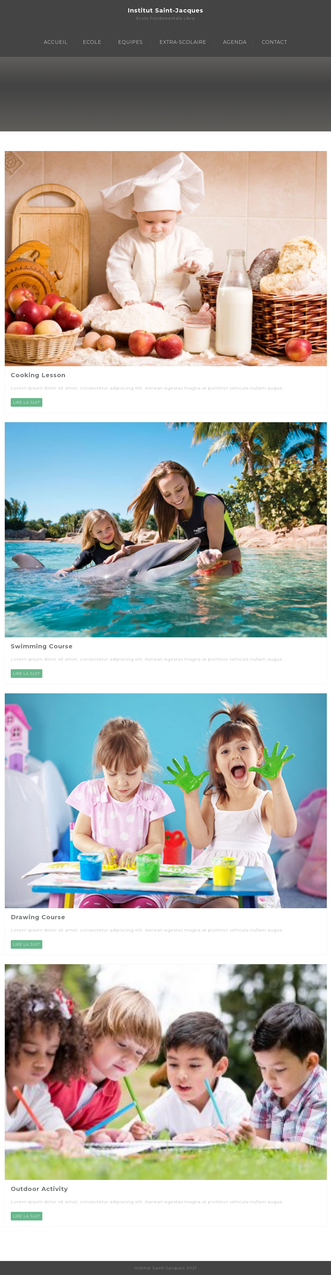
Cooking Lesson (38, 375)
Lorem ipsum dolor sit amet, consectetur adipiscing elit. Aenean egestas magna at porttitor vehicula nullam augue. (147, 388)
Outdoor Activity (39, 1188)
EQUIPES (130, 42)
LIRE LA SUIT (26, 402)
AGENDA (235, 42)
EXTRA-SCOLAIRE (183, 42)
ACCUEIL (56, 42)
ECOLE (92, 42)
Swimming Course (42, 646)
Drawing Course (38, 917)
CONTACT (274, 42)
